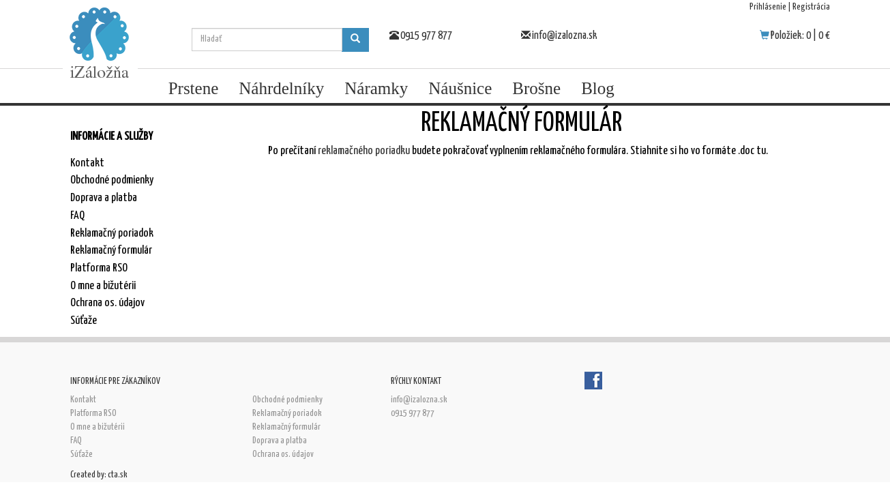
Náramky (376, 88)
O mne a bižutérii (103, 286)
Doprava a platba (103, 198)
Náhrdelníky (281, 88)
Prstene (193, 88)
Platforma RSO (99, 268)
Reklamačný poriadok (111, 233)
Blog (597, 88)
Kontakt (87, 163)
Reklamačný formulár (111, 250)
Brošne (536, 88)
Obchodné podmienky (111, 180)
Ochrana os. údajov (107, 303)
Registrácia (811, 7)
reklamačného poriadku (364, 151)
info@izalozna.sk (564, 36)
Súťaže (83, 321)
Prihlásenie (768, 7)
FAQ (77, 216)
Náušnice (460, 88)
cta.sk (118, 475)
